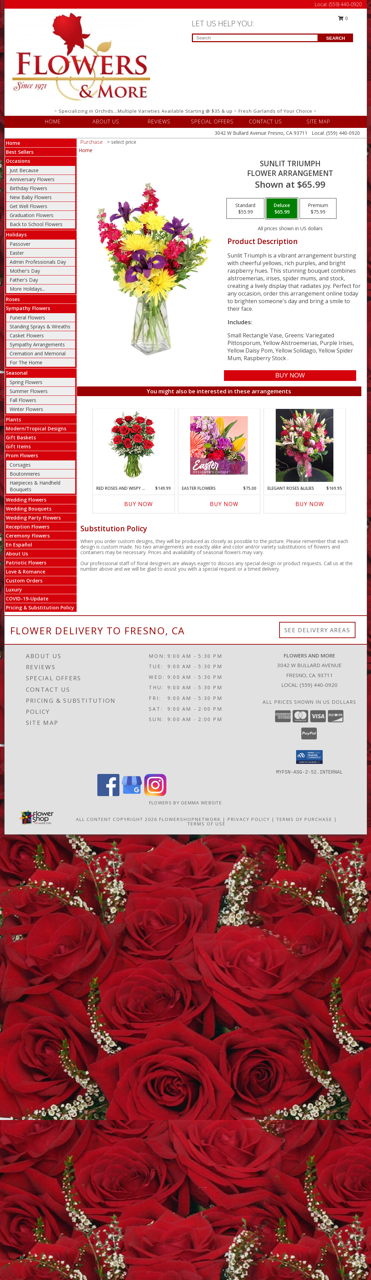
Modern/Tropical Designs (36, 428)
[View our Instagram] (155, 794)
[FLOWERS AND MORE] (81, 57)
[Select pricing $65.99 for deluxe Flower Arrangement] (281, 208)
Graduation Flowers (31, 215)
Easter (17, 253)
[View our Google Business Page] (132, 794)
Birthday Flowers (28, 188)
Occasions (18, 161)
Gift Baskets (21, 437)
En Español (19, 544)
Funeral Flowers (27, 317)
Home (13, 143)
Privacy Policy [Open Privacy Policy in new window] (248, 819)
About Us (17, 553)
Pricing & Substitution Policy (40, 607)
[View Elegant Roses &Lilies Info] (304, 445)
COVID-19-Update (27, 598)
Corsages (20, 464)
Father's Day (24, 280)
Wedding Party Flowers (33, 517)
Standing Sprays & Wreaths (40, 326)
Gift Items (18, 446)
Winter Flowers (26, 409)
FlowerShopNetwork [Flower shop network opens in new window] (190, 819)
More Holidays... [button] (27, 289)
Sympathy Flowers (28, 308)
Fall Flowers (23, 400)
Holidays (16, 234)
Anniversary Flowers (32, 179)
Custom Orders (24, 580)
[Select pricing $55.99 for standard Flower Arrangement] (245, 208)
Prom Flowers (22, 455)
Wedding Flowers (26, 499)
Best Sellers (19, 152)
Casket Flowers (27, 335)
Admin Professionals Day (38, 262)
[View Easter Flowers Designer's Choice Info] (219, 445)
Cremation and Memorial (38, 353)
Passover (20, 244)
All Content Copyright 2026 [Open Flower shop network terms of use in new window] (116, 819)
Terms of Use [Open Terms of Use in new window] (206, 824)
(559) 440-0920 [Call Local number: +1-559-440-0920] (345, 4)
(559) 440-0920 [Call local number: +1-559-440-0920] (319, 684)
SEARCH (335, 38)
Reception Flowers (27, 526)
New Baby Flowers (31, 197)
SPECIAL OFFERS (212, 121)
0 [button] (343, 18)
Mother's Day (25, 271)
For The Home (26, 362)
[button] (309, 757)
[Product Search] (255, 38)
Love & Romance (25, 571)
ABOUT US (105, 121)
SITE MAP (318, 121)
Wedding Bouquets (28, 508)
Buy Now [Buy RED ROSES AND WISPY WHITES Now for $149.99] (138, 504)
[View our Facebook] (108, 794)
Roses (13, 299)
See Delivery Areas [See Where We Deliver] (317, 630)
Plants (13, 419)
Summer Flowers (29, 391)
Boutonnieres (25, 473)
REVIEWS (159, 121)
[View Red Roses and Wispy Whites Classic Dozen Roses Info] (133, 445)
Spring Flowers (26, 382)
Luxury (14, 589)
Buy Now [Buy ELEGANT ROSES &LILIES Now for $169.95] (309, 504)
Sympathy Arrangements (37, 344)
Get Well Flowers (28, 206)
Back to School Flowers (36, 224)
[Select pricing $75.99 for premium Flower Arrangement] (318, 208)
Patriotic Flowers (26, 562)
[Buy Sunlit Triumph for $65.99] (290, 375)
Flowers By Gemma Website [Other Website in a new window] (185, 803)
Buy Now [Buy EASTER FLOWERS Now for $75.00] (224, 504)
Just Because (24, 170)
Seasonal (17, 373)
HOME (53, 121)
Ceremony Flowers (28, 535)
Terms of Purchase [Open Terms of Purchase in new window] (304, 819)
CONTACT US (265, 121)
